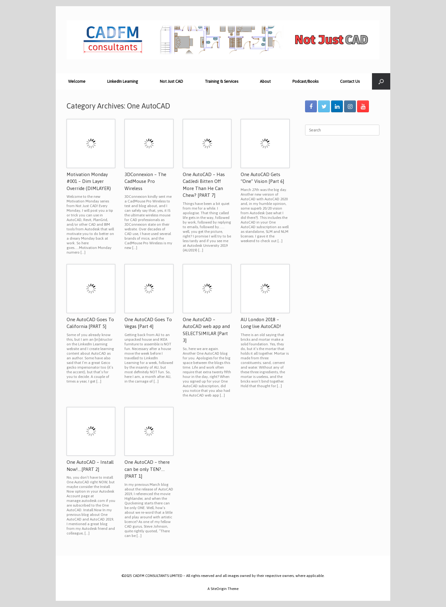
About (265, 81)
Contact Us (350, 81)
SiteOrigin (219, 589)
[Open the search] (381, 81)
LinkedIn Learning (122, 81)
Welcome (76, 81)
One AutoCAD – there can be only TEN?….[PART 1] (147, 469)
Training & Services (221, 81)
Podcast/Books (305, 81)
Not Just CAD (171, 81)
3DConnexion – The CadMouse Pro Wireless (145, 181)
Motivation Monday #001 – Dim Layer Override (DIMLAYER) (89, 181)
